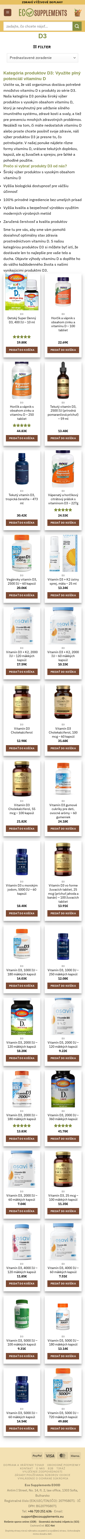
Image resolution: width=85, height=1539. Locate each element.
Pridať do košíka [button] (21, 350)
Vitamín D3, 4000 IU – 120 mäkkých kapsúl (21, 1270)
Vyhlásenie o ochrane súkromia (43, 1478)
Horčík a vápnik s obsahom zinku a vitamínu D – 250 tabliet (22, 413)
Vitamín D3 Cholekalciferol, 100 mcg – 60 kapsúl (63, 733)
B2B (50, 1468)
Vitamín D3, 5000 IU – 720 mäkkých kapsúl (63, 1415)
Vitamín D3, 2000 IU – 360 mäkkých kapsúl (63, 1117)
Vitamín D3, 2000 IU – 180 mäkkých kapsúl (21, 1117)
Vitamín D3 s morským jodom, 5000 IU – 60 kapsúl (22, 889)
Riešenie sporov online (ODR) (20, 1521)
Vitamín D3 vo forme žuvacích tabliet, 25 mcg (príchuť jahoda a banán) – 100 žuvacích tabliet (63, 894)
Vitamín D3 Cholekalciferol (22, 731)
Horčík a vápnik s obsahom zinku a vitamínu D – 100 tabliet (63, 324)
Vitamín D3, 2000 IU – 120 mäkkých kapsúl (21, 1045)
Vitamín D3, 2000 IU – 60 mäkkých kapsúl (21, 1198)
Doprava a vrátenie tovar (23, 1465)
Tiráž (60, 1468)
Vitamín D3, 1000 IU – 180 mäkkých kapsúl (21, 972)
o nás (40, 1468)
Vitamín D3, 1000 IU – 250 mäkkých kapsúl (63, 972)
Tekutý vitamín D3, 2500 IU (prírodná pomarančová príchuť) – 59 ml (63, 413)
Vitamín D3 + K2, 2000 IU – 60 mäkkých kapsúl (63, 656)
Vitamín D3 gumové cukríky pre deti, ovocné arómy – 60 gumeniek (63, 811)
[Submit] (77, 26)
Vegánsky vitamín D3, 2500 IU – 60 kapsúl (22, 582)
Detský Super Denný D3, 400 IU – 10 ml (21, 320)
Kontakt (26, 1468)
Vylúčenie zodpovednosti (42, 1471)
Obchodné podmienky (63, 1465)
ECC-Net (50, 1525)
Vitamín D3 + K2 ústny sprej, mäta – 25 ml (63, 582)
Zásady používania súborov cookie (42, 1475)
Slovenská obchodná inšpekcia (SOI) (59, 1521)
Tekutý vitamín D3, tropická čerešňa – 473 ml (22, 499)
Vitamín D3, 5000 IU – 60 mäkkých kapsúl (21, 1415)
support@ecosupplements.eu (42, 1516)
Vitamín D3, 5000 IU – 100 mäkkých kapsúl (21, 1343)
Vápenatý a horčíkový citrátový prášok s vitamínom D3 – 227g (63, 499)
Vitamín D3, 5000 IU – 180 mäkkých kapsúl (63, 1343)
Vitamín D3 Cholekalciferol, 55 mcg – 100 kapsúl (21, 809)
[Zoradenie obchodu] (42, 57)
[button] (7, 12)
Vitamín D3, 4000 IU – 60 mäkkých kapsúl (63, 1270)
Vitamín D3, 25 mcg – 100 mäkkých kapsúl (63, 1198)
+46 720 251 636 (40, 1511)
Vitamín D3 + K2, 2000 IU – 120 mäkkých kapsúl (22, 656)
